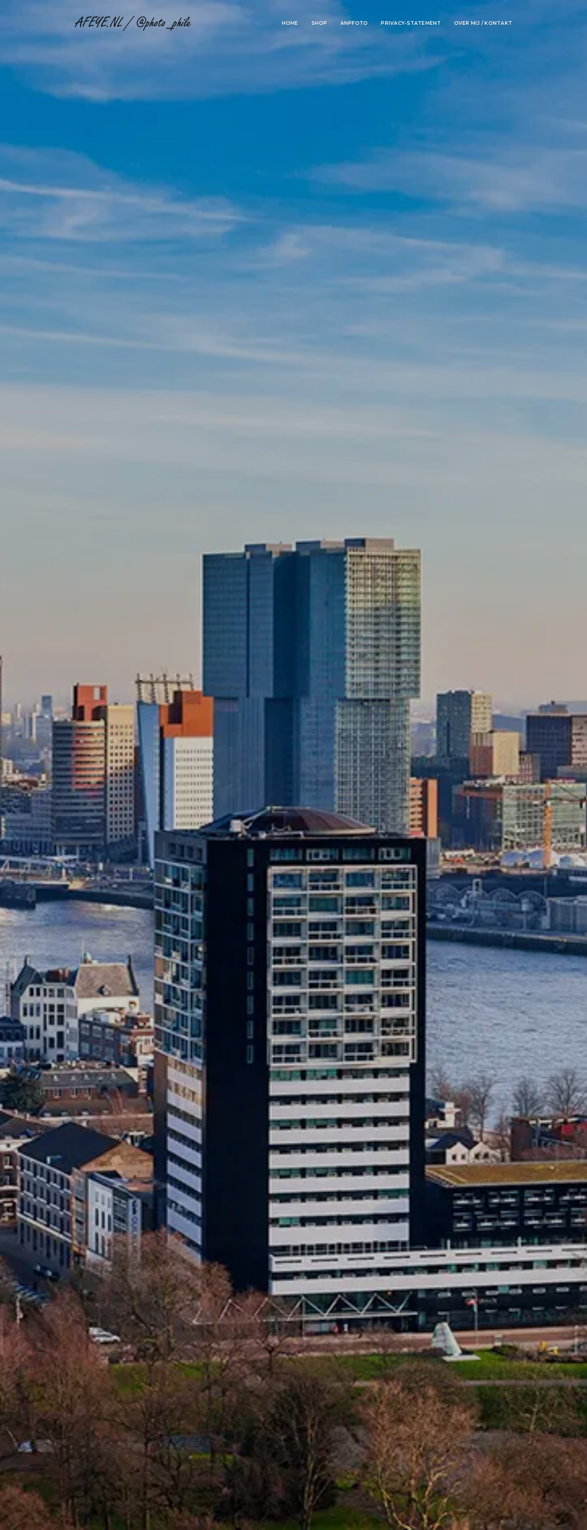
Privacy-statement (411, 23)
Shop (319, 23)
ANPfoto (354, 23)
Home (290, 23)
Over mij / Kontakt (483, 23)
